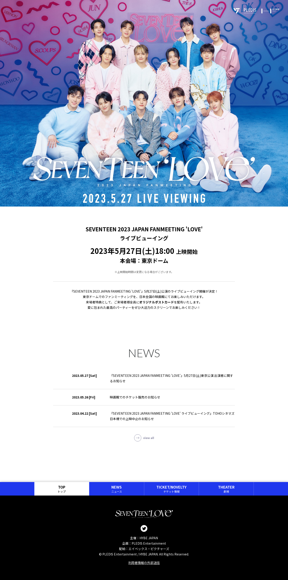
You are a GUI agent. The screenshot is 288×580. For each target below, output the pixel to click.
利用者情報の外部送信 (144, 562)
